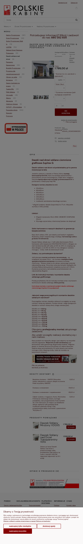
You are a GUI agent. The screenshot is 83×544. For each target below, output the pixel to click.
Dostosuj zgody (49, 526)
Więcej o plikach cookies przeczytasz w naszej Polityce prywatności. (27, 521)
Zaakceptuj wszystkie (17, 531)
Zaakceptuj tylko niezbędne (20, 526)
